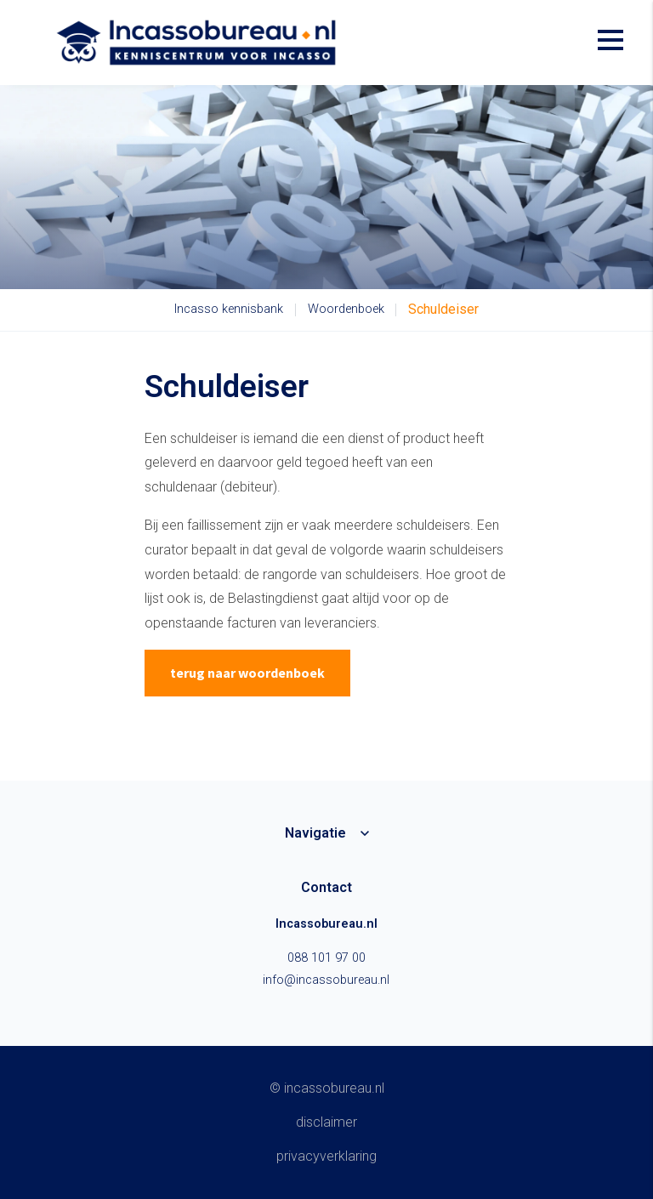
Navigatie (315, 833)
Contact (326, 887)
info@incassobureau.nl (326, 980)
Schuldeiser (443, 309)
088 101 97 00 (326, 958)
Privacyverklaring (326, 1156)
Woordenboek (346, 309)
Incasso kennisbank (228, 309)
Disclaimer (326, 1122)
